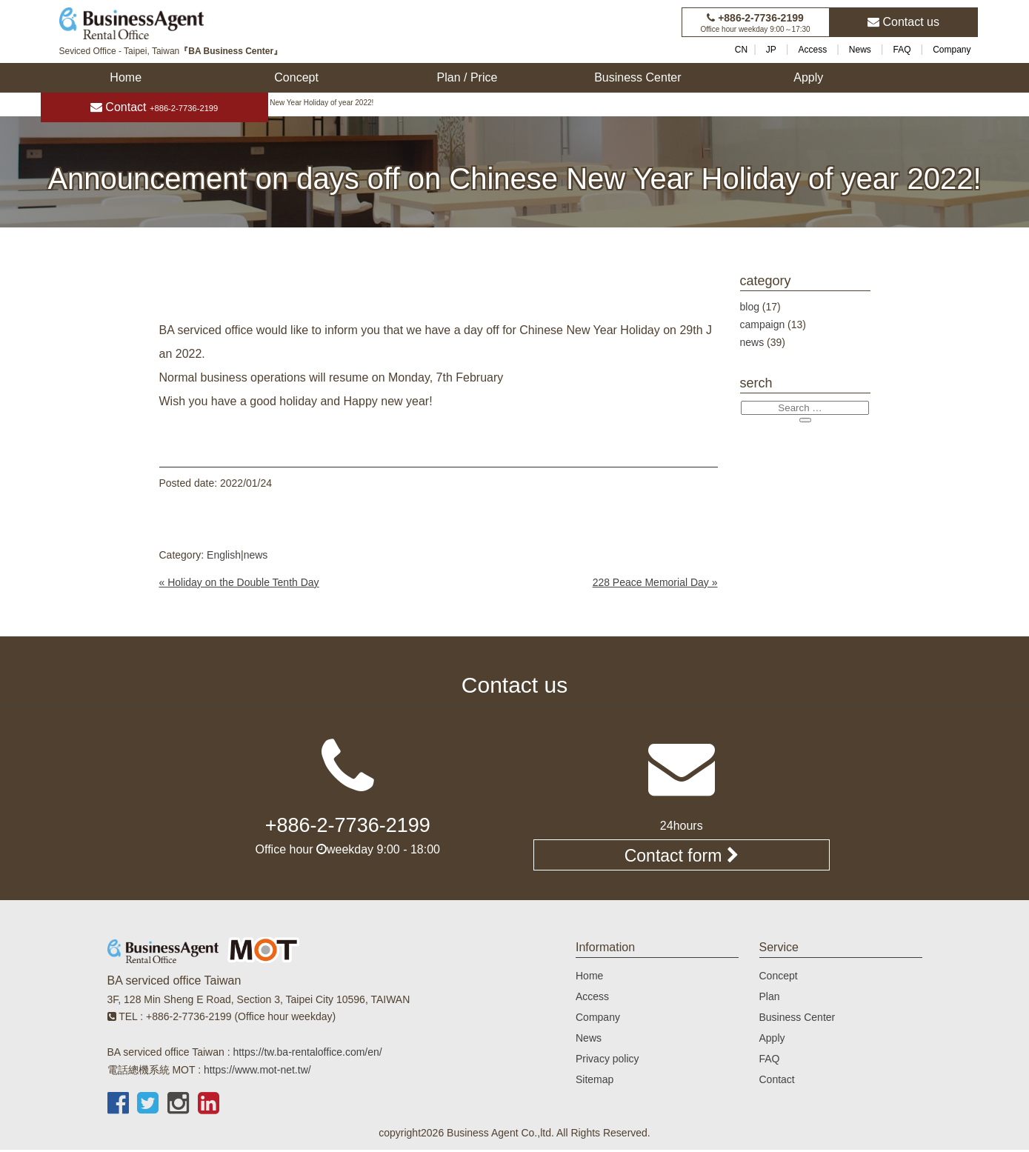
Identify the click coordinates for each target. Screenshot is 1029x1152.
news (256, 555)
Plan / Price (467, 77)
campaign (762, 324)
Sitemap (594, 1082)
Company (951, 49)
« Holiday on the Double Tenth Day (239, 582)
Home (125, 77)
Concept (296, 77)
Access (813, 49)
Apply (808, 77)
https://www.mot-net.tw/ (257, 1071)
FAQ (901, 49)
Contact (154, 107)
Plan (769, 999)
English (224, 555)
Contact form (681, 856)
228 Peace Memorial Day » (655, 582)
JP (771, 49)
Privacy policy (607, 1061)
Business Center (637, 77)
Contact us (903, 22)
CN (741, 49)
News (860, 49)
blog (749, 307)
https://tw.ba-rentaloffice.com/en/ (307, 1054)
